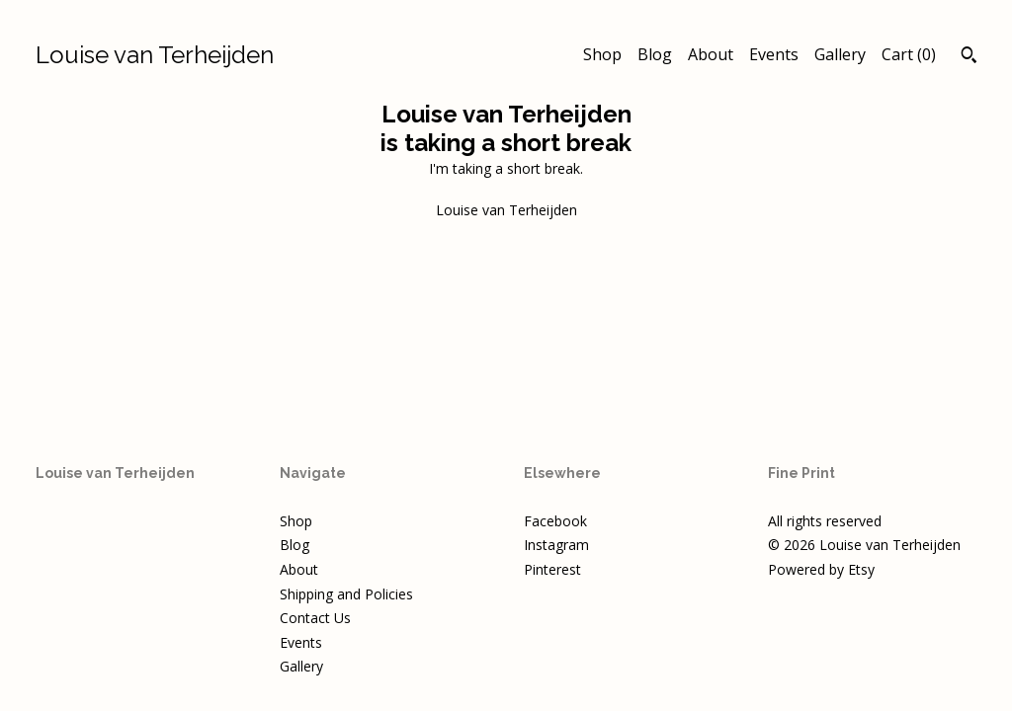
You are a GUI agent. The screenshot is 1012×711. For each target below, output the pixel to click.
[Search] (969, 57)
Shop (602, 54)
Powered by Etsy (821, 569)
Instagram (556, 544)
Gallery (840, 54)
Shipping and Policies (346, 594)
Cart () (909, 54)
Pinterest (552, 569)
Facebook (555, 521)
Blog (654, 54)
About (710, 54)
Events (774, 54)
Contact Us (315, 617)
